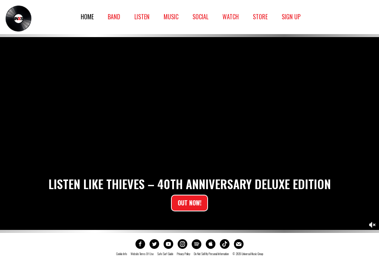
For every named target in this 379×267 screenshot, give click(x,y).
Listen (142, 16)
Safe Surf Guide (165, 254)
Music (171, 16)
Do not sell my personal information (211, 254)
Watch (230, 16)
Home (87, 16)
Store (260, 16)
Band (114, 16)
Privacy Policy (183, 254)
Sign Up (291, 16)
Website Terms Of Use (142, 254)
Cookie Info (121, 254)
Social (200, 16)
